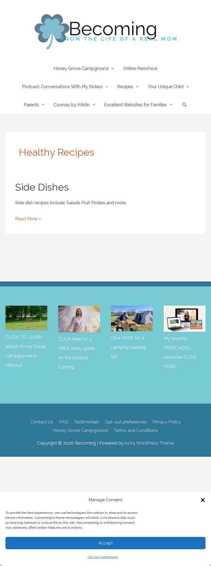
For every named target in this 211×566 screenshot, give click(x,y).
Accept (105, 543)
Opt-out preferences (103, 557)
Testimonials (86, 422)
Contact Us (41, 422)
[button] (203, 500)
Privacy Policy (166, 422)
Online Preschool (140, 68)
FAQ (63, 422)
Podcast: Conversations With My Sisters (62, 86)
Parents (31, 104)
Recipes (125, 86)
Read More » (28, 219)
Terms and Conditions (136, 430)
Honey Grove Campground (81, 68)
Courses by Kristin (72, 104)
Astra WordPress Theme (149, 443)
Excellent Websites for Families (135, 104)
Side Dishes (42, 187)
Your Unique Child (166, 86)
